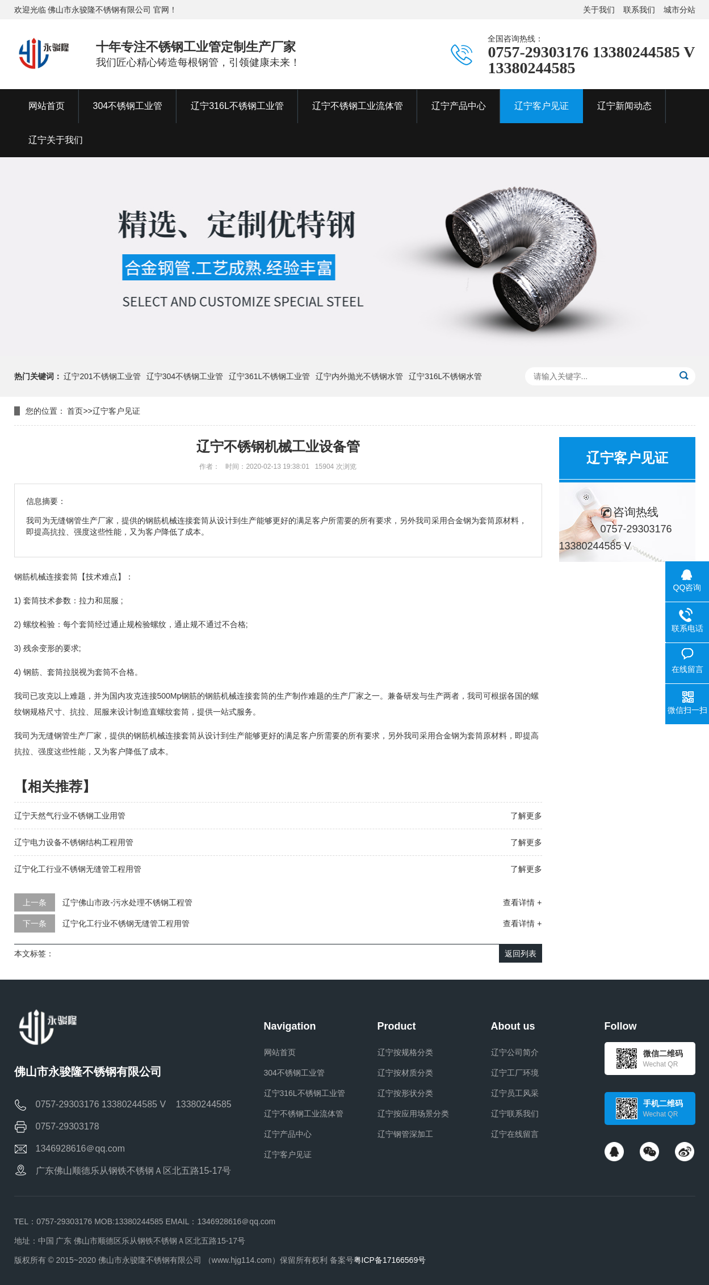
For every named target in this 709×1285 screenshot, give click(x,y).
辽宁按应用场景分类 (413, 1113)
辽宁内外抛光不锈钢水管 (359, 376)
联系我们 (639, 9)
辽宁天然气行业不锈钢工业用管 (69, 815)
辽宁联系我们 (515, 1113)
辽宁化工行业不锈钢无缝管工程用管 (77, 869)
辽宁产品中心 (288, 1134)
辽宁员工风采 (515, 1093)
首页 (75, 410)
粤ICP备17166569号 (390, 1260)
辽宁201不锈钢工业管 (102, 376)
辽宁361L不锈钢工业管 (269, 376)
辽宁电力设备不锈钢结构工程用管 (73, 842)
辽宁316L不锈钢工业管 (304, 1093)
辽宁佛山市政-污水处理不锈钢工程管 (127, 902)
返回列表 (520, 953)
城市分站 (679, 9)
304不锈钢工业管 (294, 1072)
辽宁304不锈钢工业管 (184, 376)
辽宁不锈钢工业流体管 (303, 1113)
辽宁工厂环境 (515, 1072)
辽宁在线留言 (515, 1134)
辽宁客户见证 (116, 410)
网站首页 (280, 1052)
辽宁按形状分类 (405, 1093)
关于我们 (599, 9)
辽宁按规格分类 (405, 1052)
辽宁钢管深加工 (405, 1134)
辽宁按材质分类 (405, 1072)
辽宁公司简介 (515, 1052)
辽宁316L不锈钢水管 (445, 376)
